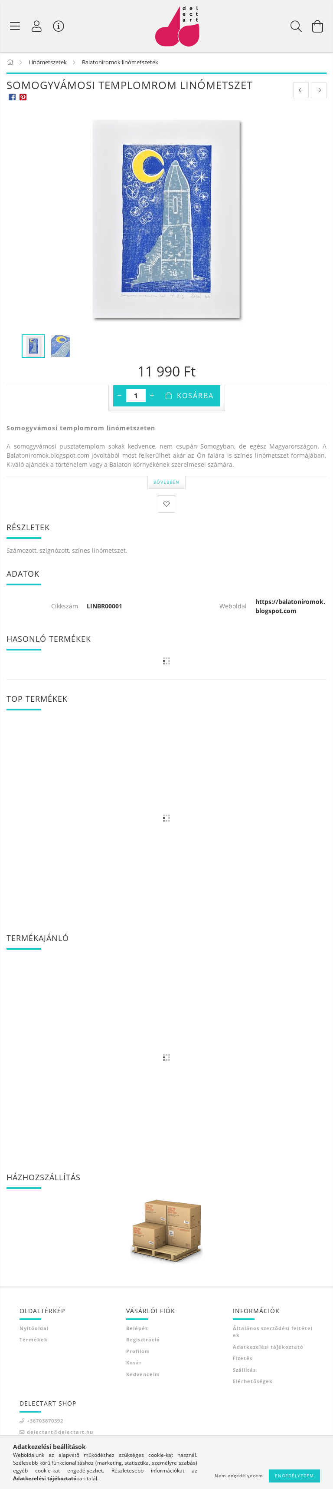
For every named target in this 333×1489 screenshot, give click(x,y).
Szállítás (244, 1370)
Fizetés (242, 1359)
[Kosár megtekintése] (317, 26)
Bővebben (166, 482)
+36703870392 (45, 1421)
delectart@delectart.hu (60, 1433)
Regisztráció (143, 1340)
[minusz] (119, 396)
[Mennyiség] (136, 396)
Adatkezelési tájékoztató (268, 1347)
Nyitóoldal (34, 1328)
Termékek (34, 1340)
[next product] (318, 91)
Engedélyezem (294, 1475)
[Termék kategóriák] (15, 26)
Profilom (138, 1351)
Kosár (134, 1363)
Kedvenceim (143, 1374)
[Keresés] (296, 26)
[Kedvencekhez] (166, 504)
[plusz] (152, 396)
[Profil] (37, 26)
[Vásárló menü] (58, 26)
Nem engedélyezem (239, 1475)
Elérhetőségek (253, 1382)
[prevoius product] (301, 91)
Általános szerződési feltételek (273, 1332)
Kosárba (195, 396)
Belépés (137, 1328)
